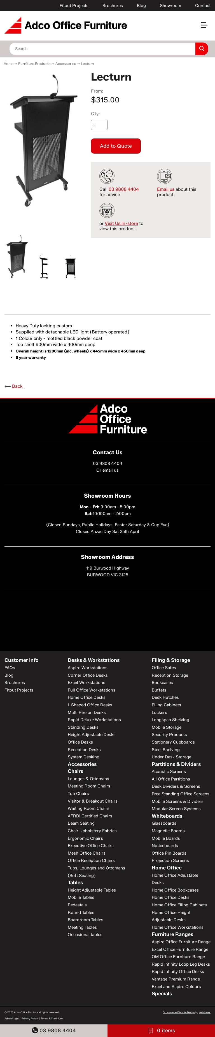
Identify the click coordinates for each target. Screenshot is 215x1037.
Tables (75, 883)
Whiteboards (167, 816)
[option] (43, 140)
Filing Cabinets (166, 704)
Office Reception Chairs (91, 860)
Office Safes (164, 667)
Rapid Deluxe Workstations (94, 719)
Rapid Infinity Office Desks (178, 971)
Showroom (170, 5)
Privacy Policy (30, 1018)
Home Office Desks (87, 697)
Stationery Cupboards (173, 742)
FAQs (9, 667)
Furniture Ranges (172, 934)
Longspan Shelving (170, 719)
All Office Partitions (171, 779)
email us (110, 470)
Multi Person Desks (87, 712)
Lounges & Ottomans (88, 778)
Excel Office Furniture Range (180, 949)
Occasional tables (85, 934)
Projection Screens (170, 860)
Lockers (159, 712)
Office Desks (80, 742)
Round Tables (81, 912)
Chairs (75, 771)
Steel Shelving (166, 749)
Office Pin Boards (169, 853)
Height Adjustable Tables (92, 890)
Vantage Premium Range (176, 979)
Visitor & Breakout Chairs (93, 801)
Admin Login (11, 1018)
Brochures (112, 5)
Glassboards (164, 823)
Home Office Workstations (178, 927)
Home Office (167, 868)
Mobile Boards (166, 838)
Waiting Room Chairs (88, 808)
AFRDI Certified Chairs (90, 816)
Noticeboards (165, 845)
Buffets (159, 690)
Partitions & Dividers (176, 764)
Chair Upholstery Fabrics (92, 830)
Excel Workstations (86, 682)
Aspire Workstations (88, 667)
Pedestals (77, 904)
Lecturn (87, 63)
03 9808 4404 (54, 1030)
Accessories (65, 63)
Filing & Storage (171, 660)
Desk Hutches (165, 697)
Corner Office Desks (88, 675)
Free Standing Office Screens (180, 793)
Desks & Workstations (94, 660)
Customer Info (21, 660)
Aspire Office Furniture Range (181, 941)
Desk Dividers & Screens (176, 786)
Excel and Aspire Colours (176, 986)
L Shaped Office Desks (90, 704)
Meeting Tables (82, 927)
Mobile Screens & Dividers (178, 801)
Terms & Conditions (52, 1018)
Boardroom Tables (85, 919)
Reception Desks (84, 749)
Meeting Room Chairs (89, 786)
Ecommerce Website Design (179, 1012)
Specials (162, 994)
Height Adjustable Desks (92, 734)
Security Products (169, 734)
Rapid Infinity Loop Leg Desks (181, 964)
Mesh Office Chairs (87, 853)
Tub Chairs (78, 793)
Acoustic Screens (169, 771)
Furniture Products (34, 63)
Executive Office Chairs (91, 845)
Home (8, 63)
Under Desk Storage (171, 756)
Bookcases (162, 682)
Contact (203, 5)
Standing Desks (83, 727)
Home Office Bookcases (175, 890)
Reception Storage (170, 675)
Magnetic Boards (168, 830)
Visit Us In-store (121, 223)
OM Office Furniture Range (178, 956)
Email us (165, 189)
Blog (141, 5)
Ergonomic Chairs (85, 838)
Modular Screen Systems (176, 808)
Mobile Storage (166, 727)
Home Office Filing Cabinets (179, 904)
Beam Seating (81, 823)
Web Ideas (205, 1012)
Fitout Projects (74, 5)
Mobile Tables (81, 897)
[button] (206, 27)
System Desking (83, 756)
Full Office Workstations (91, 690)
